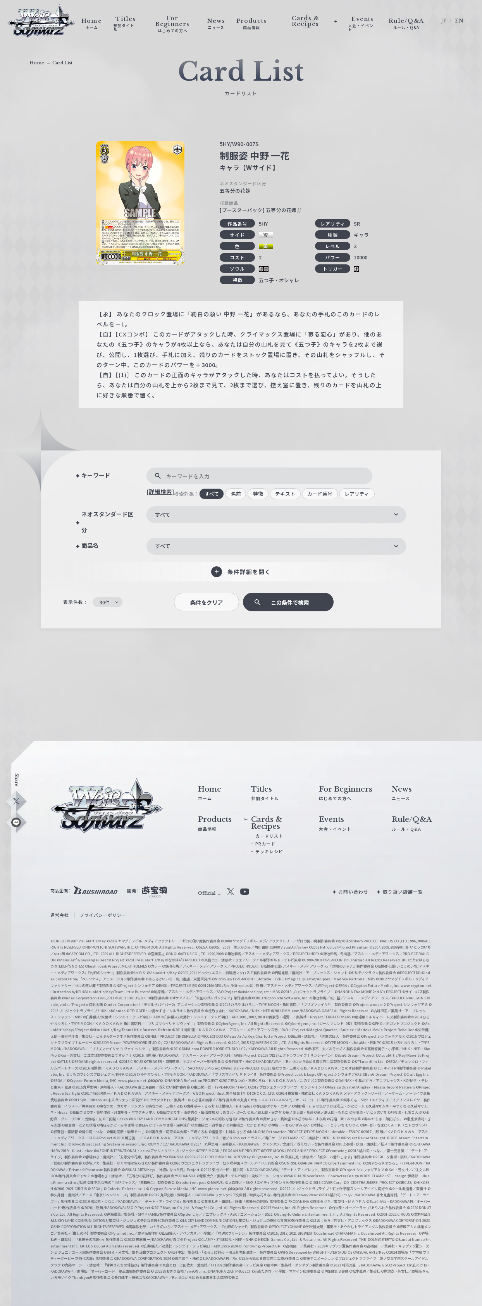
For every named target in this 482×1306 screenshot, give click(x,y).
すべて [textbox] (162, 514)
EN (459, 21)
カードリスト (269, 836)
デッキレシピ (269, 851)
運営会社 (59, 915)
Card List (62, 63)
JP (444, 21)
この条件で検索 (290, 602)
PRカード (265, 843)
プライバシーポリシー (103, 915)
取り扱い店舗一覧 (403, 891)
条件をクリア (206, 602)
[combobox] (276, 514)
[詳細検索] (160, 491)
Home (36, 63)
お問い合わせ (353, 891)
